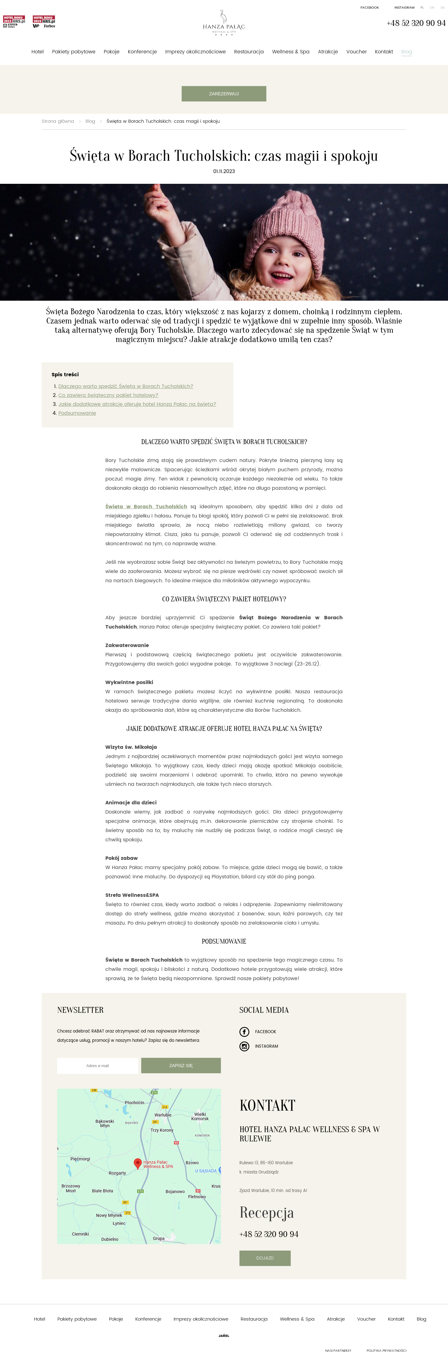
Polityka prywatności (386, 1351)
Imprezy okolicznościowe (195, 52)
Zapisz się (180, 1065)
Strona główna (58, 121)
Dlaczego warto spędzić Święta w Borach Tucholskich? (125, 386)
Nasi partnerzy (338, 1351)
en (432, 7)
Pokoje (112, 52)
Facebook (370, 7)
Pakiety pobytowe (73, 52)
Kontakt (384, 52)
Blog (406, 52)
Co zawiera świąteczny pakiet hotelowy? (108, 395)
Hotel (38, 52)
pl (422, 7)
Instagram (404, 7)
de (443, 7)
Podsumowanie (77, 413)
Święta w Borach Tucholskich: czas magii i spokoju (163, 121)
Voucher (356, 52)
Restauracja (249, 52)
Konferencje (142, 52)
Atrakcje (328, 52)
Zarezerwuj (224, 93)
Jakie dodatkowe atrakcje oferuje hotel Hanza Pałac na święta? (137, 404)
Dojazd (265, 1258)
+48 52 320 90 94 (416, 23)
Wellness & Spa (291, 52)
